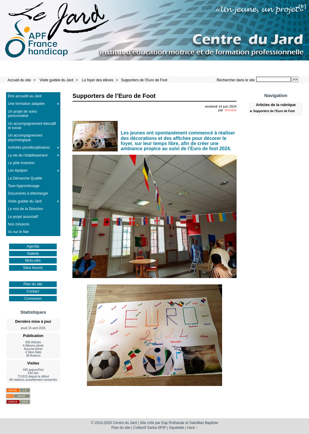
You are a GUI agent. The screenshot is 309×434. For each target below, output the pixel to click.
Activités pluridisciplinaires (29, 147)
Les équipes (17, 170)
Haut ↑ (192, 428)
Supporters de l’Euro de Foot (144, 80)
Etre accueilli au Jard (24, 96)
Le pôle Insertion (21, 163)
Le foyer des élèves (97, 80)
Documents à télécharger (28, 193)
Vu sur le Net (18, 232)
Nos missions (18, 224)
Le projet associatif (23, 217)
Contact (33, 291)
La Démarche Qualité (25, 178)
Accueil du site (19, 80)
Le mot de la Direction (25, 209)
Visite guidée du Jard (56, 80)
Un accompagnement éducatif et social (32, 125)
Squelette (176, 428)
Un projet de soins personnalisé (22, 113)
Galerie (33, 253)
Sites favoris (33, 268)
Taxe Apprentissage (24, 186)
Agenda (33, 246)
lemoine (231, 110)
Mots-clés (32, 260)
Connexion (32, 298)
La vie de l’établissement (27, 155)
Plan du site (33, 284)
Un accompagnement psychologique (25, 137)
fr (302, 6)
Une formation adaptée (26, 104)
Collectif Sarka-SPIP (149, 428)
